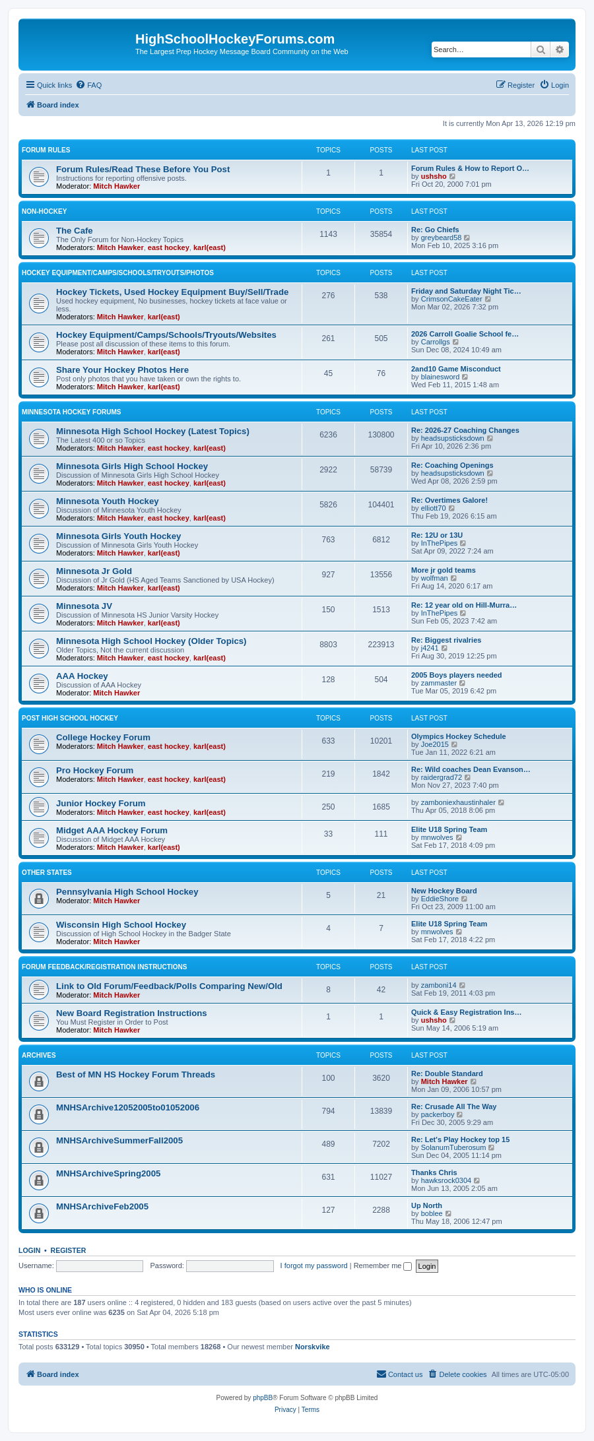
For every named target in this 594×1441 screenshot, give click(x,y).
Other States (47, 872)
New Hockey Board (444, 891)
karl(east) (209, 247)
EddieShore (440, 899)
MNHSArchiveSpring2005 (108, 1173)
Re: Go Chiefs (435, 230)
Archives (39, 1055)
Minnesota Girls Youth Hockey (118, 536)
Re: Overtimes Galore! (449, 500)
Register (68, 1250)
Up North (426, 1205)
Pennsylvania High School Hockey (127, 892)
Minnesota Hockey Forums (71, 412)
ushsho (434, 176)
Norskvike (312, 1347)
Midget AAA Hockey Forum (112, 830)
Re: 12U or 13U (437, 535)
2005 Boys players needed (456, 675)
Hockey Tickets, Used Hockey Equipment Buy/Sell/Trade (172, 292)
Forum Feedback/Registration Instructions (104, 967)
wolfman (434, 578)
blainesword (440, 377)
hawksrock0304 (446, 1180)
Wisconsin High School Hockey (121, 925)
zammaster (439, 683)
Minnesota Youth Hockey (107, 501)
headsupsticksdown (452, 438)
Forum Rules (46, 150)
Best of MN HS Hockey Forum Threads (135, 1074)
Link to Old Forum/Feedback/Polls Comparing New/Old (169, 986)
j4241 (430, 648)
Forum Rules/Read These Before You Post (143, 169)
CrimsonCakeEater (451, 299)
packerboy (438, 1114)
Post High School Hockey (70, 718)
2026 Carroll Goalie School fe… (465, 334)
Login (29, 1250)
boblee (432, 1213)
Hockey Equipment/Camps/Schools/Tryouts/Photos (118, 272)
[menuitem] (88, 85)
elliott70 (433, 508)
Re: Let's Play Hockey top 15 (460, 1139)
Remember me (383, 1265)
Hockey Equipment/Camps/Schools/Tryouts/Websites (166, 335)
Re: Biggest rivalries (446, 640)
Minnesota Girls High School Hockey (132, 466)
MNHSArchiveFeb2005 (102, 1206)
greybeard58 (441, 237)
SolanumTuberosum (453, 1147)
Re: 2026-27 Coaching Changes (465, 430)
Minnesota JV (84, 606)
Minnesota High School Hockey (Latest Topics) (152, 431)
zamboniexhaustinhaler (458, 802)
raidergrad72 (441, 777)
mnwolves (437, 837)
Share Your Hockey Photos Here (122, 370)
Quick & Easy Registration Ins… (466, 1012)
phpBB (263, 1397)
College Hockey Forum (103, 737)
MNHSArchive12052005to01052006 (127, 1107)
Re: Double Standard (447, 1073)
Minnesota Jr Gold (94, 571)
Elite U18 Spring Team (449, 829)
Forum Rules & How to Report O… (470, 168)
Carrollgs (435, 342)
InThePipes (439, 543)
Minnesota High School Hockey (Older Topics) (151, 641)
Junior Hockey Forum (101, 803)
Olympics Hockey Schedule (458, 736)
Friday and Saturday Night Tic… (466, 291)
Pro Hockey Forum (94, 770)
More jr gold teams (443, 570)
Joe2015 (435, 744)
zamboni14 (439, 985)
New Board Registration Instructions (131, 1013)
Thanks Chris (434, 1172)
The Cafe (74, 231)
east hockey (168, 247)
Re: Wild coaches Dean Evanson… (471, 769)
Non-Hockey (44, 211)
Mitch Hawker (116, 186)
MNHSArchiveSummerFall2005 (119, 1140)
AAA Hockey (82, 676)
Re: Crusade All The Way (453, 1106)
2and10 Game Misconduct (456, 369)
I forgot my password (314, 1265)
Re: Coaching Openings (452, 465)
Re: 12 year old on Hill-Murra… (464, 605)
